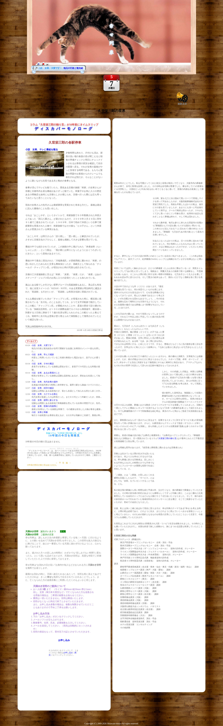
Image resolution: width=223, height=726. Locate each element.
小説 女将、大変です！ (43, 345)
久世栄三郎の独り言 (167, 438)
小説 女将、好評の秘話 (43, 388)
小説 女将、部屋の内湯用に (45, 406)
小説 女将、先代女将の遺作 (45, 382)
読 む (63, 531)
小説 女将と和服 (40, 412)
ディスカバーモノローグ (64, 129)
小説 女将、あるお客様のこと (46, 373)
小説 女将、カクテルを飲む (45, 394)
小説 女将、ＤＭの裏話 (43, 363)
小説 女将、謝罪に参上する (45, 400)
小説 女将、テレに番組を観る (41, 149)
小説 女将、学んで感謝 (43, 354)
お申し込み (64, 640)
